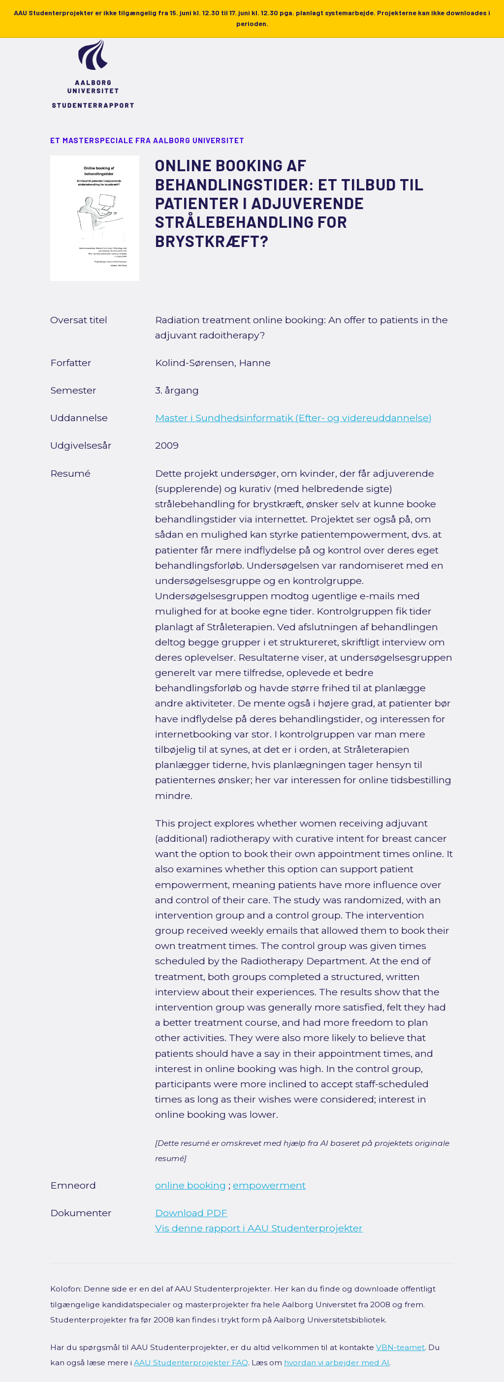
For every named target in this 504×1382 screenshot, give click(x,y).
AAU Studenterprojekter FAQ (191, 1362)
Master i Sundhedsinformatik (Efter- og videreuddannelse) (293, 418)
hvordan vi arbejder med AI (336, 1362)
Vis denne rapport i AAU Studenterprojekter (259, 1228)
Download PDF (191, 1213)
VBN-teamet (400, 1347)
